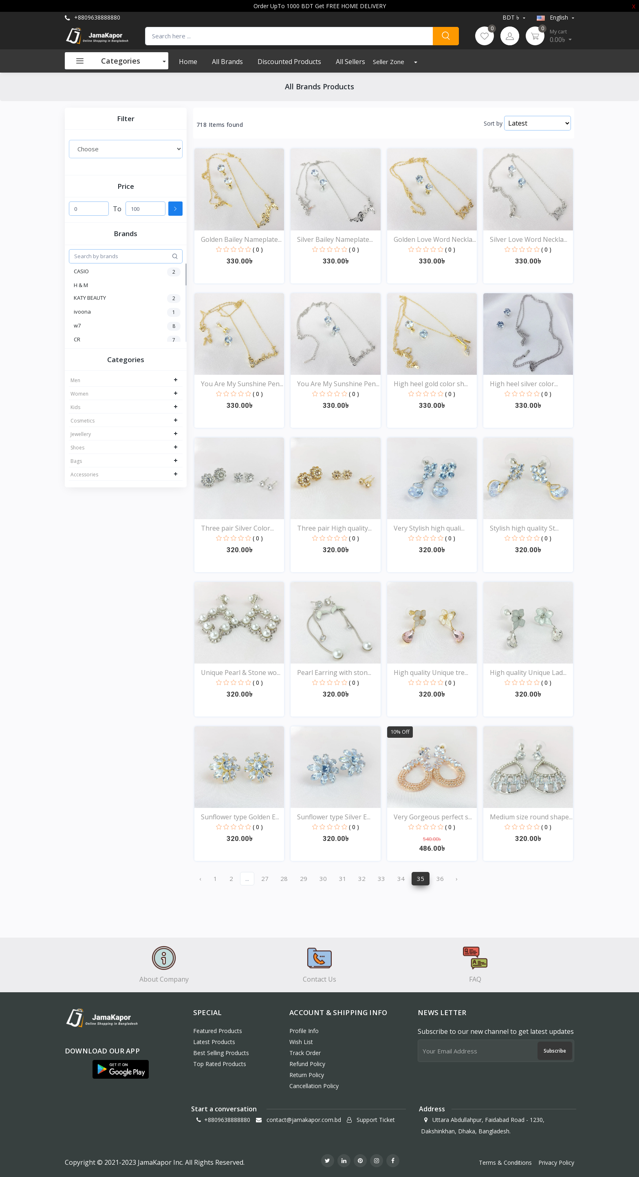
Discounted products (289, 61)
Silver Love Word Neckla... (528, 239)
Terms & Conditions (505, 1162)
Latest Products (214, 1042)
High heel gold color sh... (431, 383)
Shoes (77, 447)
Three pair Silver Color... (237, 528)
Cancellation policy (314, 1086)
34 (401, 878)
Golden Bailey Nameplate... (241, 239)
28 (284, 878)
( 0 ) (258, 249)
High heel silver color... (524, 383)
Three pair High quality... (334, 528)
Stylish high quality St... (524, 528)
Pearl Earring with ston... (334, 672)
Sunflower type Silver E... (333, 816)
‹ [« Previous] (200, 878)
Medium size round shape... (531, 816)
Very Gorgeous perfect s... (433, 816)
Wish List (301, 1042)
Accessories (84, 474)
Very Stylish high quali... (429, 528)
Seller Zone (389, 62)
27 (265, 878)
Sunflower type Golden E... (240, 816)
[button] (121, 1069)
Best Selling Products (221, 1053)
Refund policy (307, 1064)
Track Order (305, 1053)
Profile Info (304, 1031)
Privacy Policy (556, 1162)
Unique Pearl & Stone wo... (240, 672)
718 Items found (219, 124)
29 (303, 878)
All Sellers (350, 61)
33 (381, 878)
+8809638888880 (92, 17)
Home (188, 61)
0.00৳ (561, 36)
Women (79, 393)
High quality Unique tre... (431, 672)
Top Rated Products (219, 1064)
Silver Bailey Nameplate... (335, 239)
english (553, 17)
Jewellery (81, 434)
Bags (76, 461)
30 (323, 878)
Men (75, 380)
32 (362, 878)
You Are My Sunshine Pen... (242, 383)
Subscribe (555, 1050)
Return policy (306, 1075)
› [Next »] (457, 878)
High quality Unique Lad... (528, 672)
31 (342, 878)
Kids (75, 407)
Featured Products (217, 1031)
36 (440, 878)
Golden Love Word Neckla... (435, 239)
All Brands (227, 61)
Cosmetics (83, 420)
